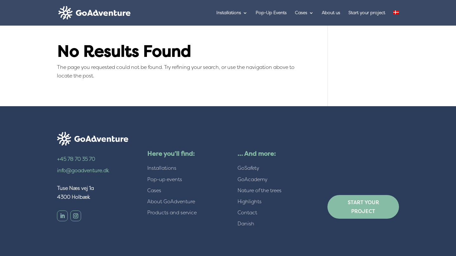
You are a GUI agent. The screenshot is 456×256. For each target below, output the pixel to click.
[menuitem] (396, 18)
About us (331, 13)
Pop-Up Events (271, 13)
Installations (228, 13)
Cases (301, 13)
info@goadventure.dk (83, 171)
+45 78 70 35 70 (76, 159)
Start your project (366, 13)
